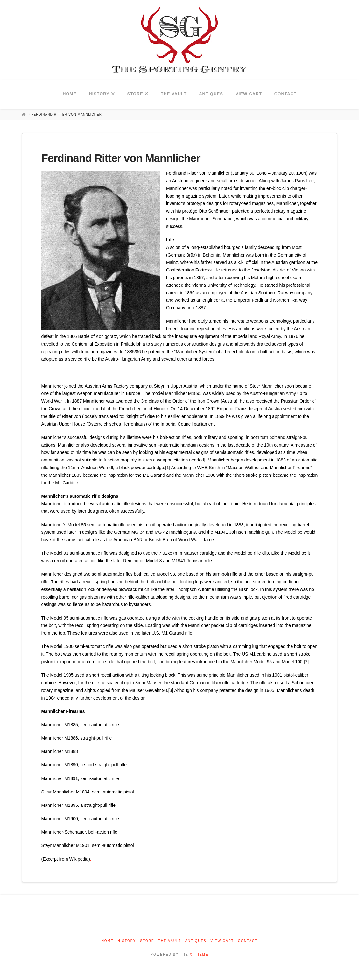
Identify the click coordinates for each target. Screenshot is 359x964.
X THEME (199, 954)
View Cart (222, 941)
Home (108, 941)
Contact (248, 941)
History (126, 941)
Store (147, 941)
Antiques (196, 941)
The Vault (169, 941)
